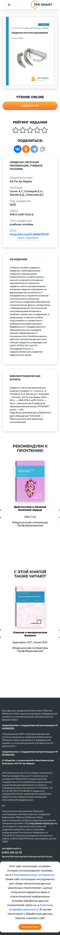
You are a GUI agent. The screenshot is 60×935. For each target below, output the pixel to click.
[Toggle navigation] (9, 4)
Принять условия (30, 927)
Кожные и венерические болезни (30, 634)
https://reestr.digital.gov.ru (43, 823)
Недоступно (30, 105)
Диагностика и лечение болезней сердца (30, 508)
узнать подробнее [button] (27, 237)
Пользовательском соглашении (33, 874)
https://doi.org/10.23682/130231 (29, 234)
